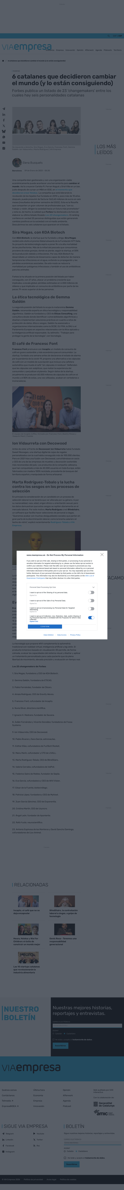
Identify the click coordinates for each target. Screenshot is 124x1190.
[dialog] (62, 595)
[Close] (103, 555)
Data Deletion (49, 635)
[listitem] (62, 587)
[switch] (91, 592)
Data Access (61, 635)
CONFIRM (45, 626)
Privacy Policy (75, 635)
